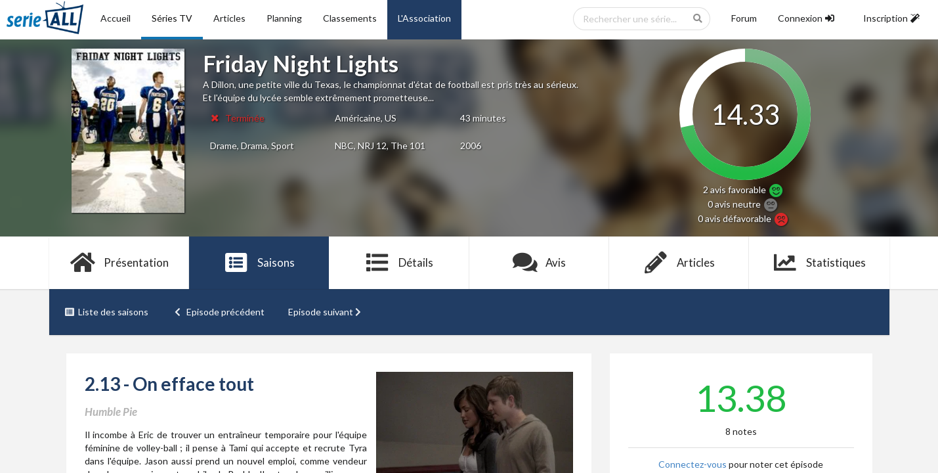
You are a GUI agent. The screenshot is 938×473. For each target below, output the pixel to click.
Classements (350, 18)
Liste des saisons (106, 311)
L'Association (424, 18)
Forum (744, 18)
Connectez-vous (692, 464)
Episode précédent (218, 311)
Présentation (119, 263)
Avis (539, 263)
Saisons (259, 263)
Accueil (115, 18)
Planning (284, 18)
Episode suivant (326, 311)
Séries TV (172, 18)
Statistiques (819, 263)
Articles (229, 18)
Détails (399, 263)
